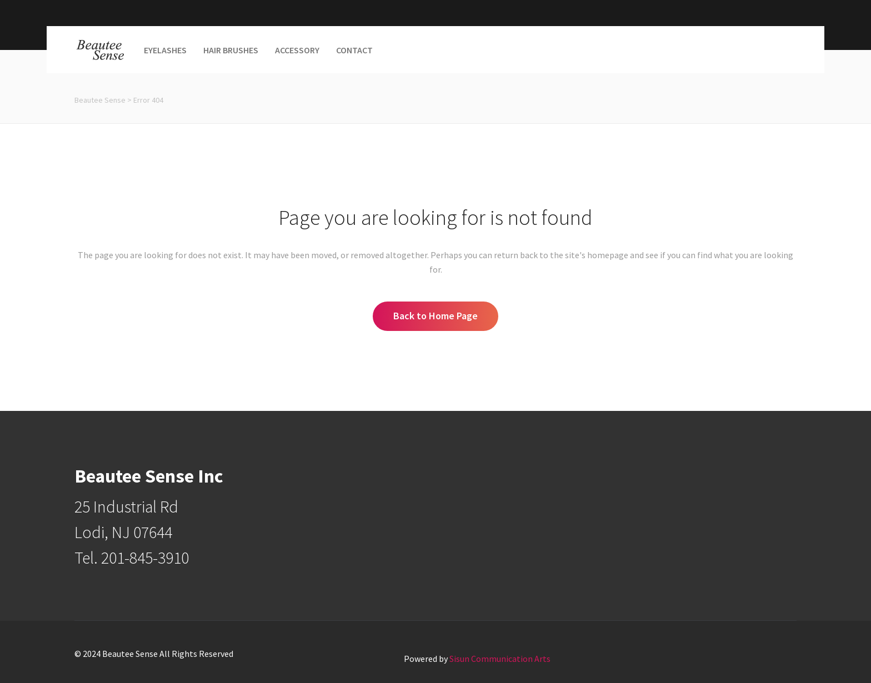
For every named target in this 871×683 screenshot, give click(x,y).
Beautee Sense (100, 100)
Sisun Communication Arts (499, 658)
